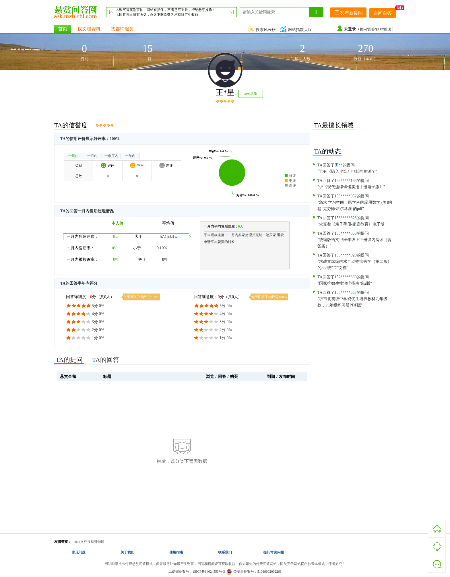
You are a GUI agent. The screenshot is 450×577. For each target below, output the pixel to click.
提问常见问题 (273, 552)
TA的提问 (69, 359)
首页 (62, 28)
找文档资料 (88, 28)
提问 (363, 29)
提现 (388, 29)
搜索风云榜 (262, 30)
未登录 (350, 29)
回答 (371, 29)
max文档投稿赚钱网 (89, 542)
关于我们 (127, 552)
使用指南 (176, 552)
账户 (379, 29)
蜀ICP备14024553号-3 (209, 572)
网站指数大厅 (297, 30)
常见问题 (79, 552)
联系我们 (225, 552)
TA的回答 (105, 359)
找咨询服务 (122, 28)
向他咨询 (250, 94)
